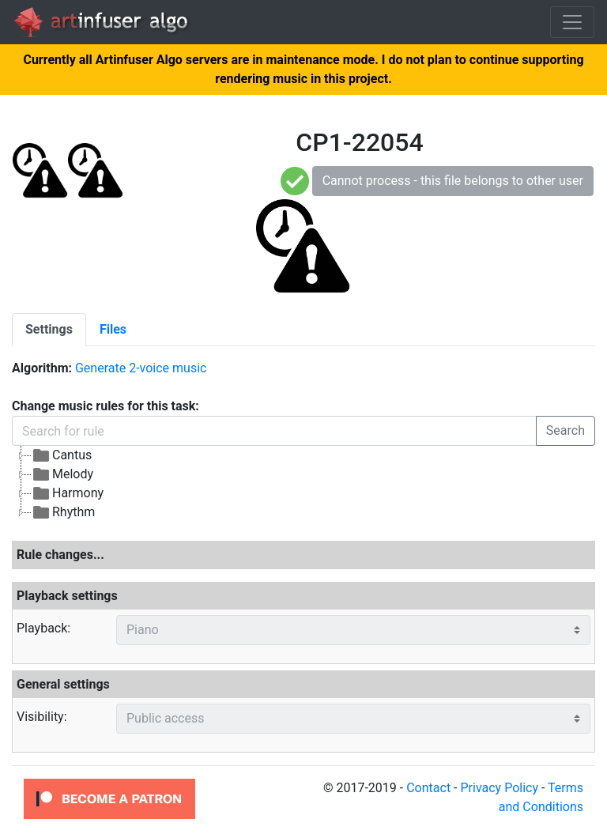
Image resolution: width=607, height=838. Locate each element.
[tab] (49, 329)
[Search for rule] (274, 431)
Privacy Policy (499, 787)
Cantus (62, 455)
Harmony (68, 493)
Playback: (43, 628)
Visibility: (42, 716)
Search (565, 430)
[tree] (303, 484)
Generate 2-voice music (140, 368)
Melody (62, 474)
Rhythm (63, 512)
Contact (428, 787)
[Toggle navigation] (572, 22)
